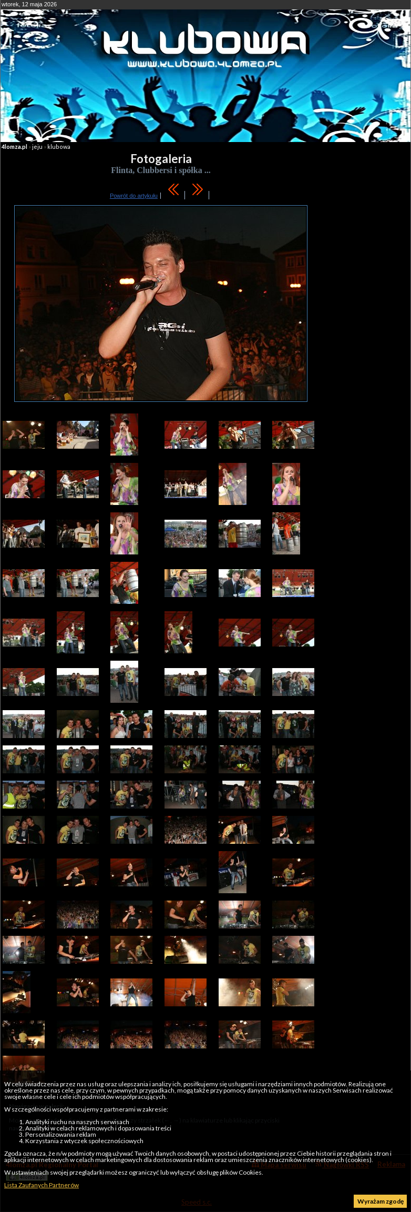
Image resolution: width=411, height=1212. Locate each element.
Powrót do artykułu (134, 196)
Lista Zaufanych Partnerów (41, 1185)
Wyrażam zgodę (380, 1201)
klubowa (58, 146)
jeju (37, 146)
